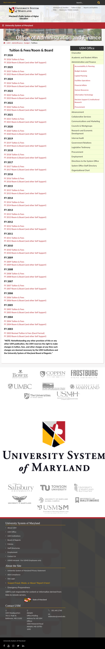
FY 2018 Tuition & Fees (14, 154)
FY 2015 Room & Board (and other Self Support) (25, 193)
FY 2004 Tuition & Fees (14, 321)
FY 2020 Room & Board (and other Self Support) (25, 134)
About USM (10, 528)
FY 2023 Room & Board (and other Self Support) (25, 98)
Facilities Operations (82, 80)
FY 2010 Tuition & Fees (14, 250)
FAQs (54, 10)
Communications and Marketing (86, 121)
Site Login (11, 579)
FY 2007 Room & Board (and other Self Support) (25, 288)
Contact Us (10, 556)
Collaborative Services (81, 116)
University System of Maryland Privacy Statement (26, 570)
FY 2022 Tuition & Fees (14, 107)
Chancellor (76, 53)
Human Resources (82, 90)
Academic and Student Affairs (85, 57)
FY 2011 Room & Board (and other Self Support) (25, 241)
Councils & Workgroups (82, 126)
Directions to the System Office (85, 161)
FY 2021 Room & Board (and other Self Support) (25, 122)
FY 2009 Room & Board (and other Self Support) (25, 264)
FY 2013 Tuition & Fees (14, 214)
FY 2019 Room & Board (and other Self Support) (25, 146)
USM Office (10, 532)
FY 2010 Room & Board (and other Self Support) (25, 253)
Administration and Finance (84, 62)
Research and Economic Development (82, 132)
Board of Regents (13, 540)
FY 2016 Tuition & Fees (14, 178)
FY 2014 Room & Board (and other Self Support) (25, 205)
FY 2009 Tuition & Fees (14, 261)
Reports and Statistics (91, 8)
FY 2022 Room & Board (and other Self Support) (25, 110)
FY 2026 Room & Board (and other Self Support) (25, 62)
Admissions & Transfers (60, 8)
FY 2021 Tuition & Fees (14, 119)
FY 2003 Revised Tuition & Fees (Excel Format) (24, 333)
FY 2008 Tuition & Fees (14, 273)
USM (8, 43)
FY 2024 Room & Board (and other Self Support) (25, 86)
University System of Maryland (19, 25)
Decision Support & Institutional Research (87, 100)
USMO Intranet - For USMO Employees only (23, 560)
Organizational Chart (81, 170)
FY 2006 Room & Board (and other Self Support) (25, 300)
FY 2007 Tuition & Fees (14, 285)
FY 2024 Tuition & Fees (14, 83)
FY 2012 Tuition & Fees (14, 226)
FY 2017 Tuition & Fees (14, 166)
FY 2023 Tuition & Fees (14, 95)
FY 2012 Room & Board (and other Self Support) (25, 229)
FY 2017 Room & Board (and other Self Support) (25, 169)
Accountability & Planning (85, 66)
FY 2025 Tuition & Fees (14, 71)
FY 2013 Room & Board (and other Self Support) (25, 217)
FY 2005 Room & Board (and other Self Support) (25, 312)
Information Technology (84, 95)
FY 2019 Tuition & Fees (14, 142)
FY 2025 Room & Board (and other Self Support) (25, 74)
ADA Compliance (13, 575)
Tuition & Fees (76, 8)
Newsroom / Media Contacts (68, 10)
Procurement (80, 107)
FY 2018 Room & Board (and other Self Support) (25, 157)
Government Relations (81, 142)
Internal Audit (78, 138)
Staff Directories (12, 548)
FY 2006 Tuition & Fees (14, 297)
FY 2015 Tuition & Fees (14, 190)
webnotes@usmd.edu (56, 616)
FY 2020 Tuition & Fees (14, 131)
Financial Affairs (81, 85)
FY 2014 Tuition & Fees (14, 202)
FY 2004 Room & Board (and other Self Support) (25, 324)
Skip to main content (9, 2)
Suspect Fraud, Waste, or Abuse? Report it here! (29, 583)
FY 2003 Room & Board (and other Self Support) (25, 336)
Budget (27, 43)
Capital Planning (81, 76)
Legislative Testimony (81, 147)
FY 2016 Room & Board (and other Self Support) (25, 181)
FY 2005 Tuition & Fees (14, 309)
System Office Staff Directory (84, 165)
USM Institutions (12, 536)
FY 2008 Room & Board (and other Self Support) (25, 276)
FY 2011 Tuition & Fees (14, 238)
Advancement (78, 112)
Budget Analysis (81, 71)
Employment (77, 156)
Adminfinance (17, 43)
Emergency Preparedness (19, 587)
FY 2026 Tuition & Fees (14, 59)
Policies (9, 544)
